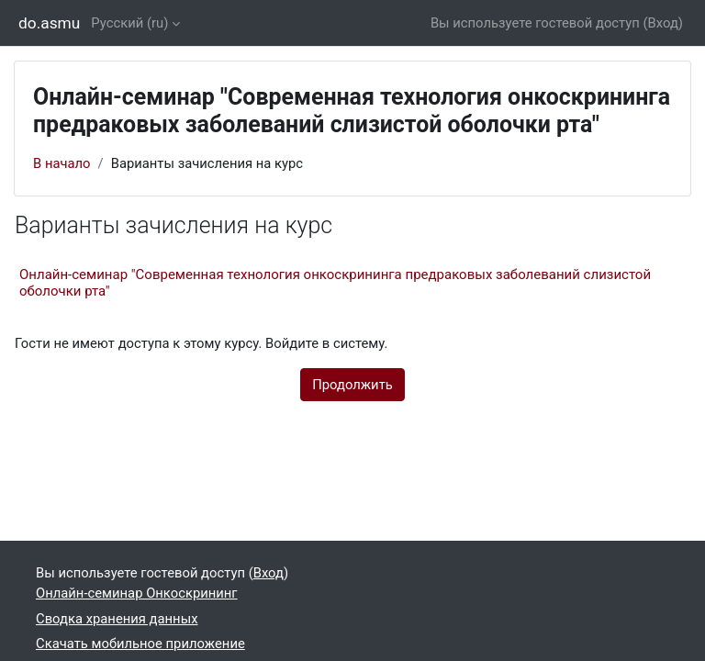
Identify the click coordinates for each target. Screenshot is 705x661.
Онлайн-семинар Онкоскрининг (137, 593)
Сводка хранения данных (116, 619)
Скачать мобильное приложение (140, 643)
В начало (62, 163)
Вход (663, 23)
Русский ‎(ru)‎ (129, 23)
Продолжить (352, 384)
